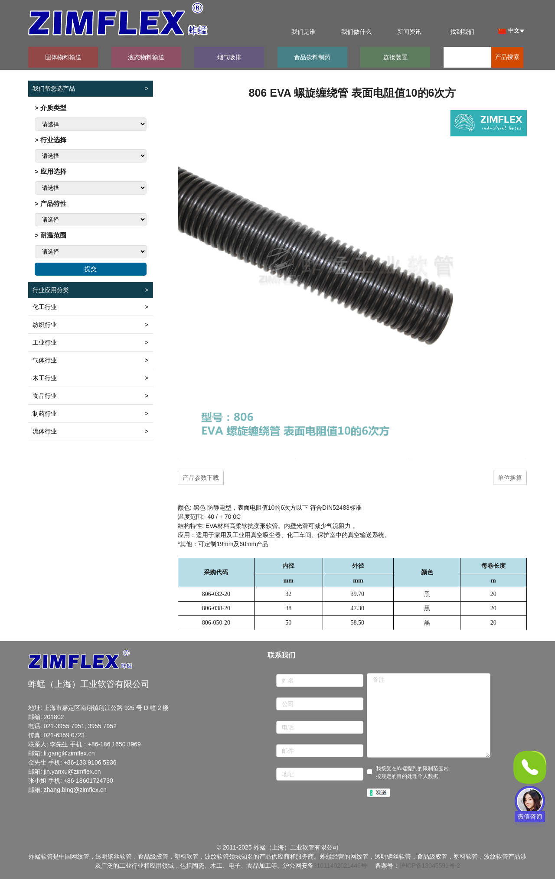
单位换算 (510, 477)
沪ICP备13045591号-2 (429, 865)
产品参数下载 (201, 477)
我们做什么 (356, 31)
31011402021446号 (340, 865)
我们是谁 (303, 31)
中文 (508, 30)
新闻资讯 (409, 31)
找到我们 (462, 31)
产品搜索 (507, 57)
